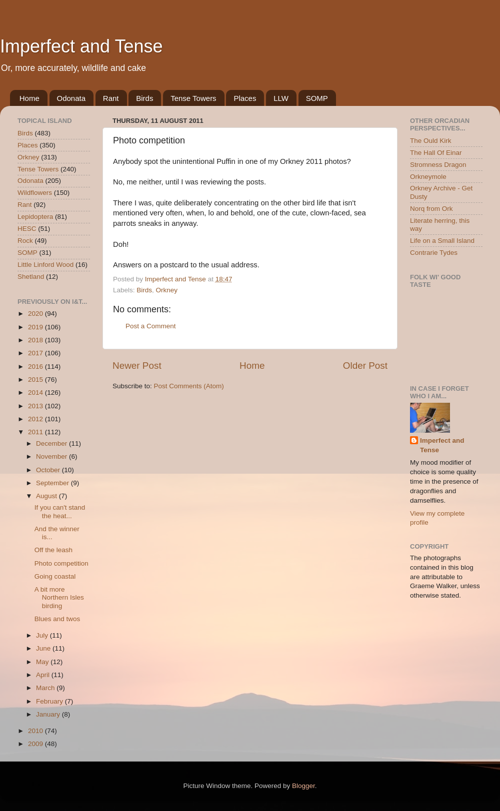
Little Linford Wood (46, 264)
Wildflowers (35, 192)
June (44, 648)
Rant (111, 98)
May (43, 662)
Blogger (303, 786)
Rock (25, 240)
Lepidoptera (35, 216)
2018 (36, 340)
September (53, 483)
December (52, 443)
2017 (36, 353)
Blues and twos (57, 619)
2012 (36, 419)
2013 (36, 406)
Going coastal (55, 576)
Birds (144, 98)
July (43, 635)
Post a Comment (151, 326)
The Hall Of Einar (436, 152)
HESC (27, 228)
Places (245, 98)
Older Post (365, 365)
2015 (36, 379)
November (52, 456)
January (49, 714)
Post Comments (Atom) (189, 386)
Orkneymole (428, 176)
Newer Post (137, 365)
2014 (36, 392)
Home (30, 98)
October (49, 470)
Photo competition (61, 563)
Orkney (167, 290)
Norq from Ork (431, 208)
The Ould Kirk (431, 140)
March (46, 688)
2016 (36, 366)
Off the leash (53, 550)
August (47, 496)
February (50, 701)
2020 (36, 313)
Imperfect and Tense (81, 46)
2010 (36, 731)
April (44, 675)
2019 (36, 327)
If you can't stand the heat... (60, 511)
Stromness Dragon (438, 164)
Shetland (31, 276)
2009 (36, 744)
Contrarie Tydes (434, 252)
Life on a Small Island (442, 240)
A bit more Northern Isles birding (59, 597)
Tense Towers (193, 98)
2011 (36, 432)
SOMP (317, 98)
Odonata (71, 98)
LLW (281, 98)
